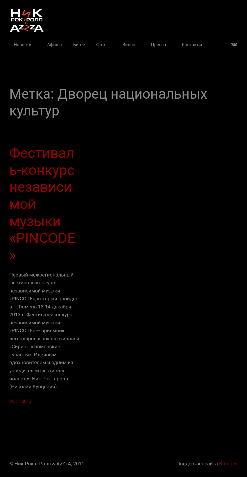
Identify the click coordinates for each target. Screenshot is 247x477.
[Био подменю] (79, 44)
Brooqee (228, 464)
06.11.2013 (20, 401)
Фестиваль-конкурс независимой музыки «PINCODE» (42, 204)
